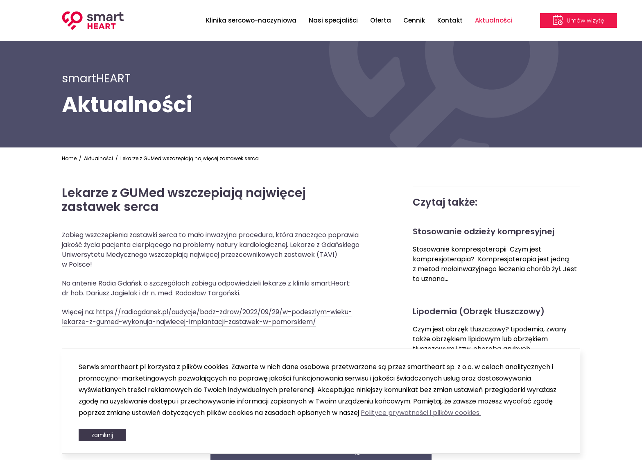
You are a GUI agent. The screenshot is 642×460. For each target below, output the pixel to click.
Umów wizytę (585, 20)
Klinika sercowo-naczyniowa (251, 20)
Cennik (414, 20)
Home (69, 158)
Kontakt (450, 20)
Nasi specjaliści (333, 20)
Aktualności (493, 20)
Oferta (380, 20)
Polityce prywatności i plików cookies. (421, 412)
